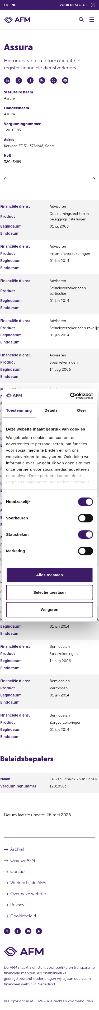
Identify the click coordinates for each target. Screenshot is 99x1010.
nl (14, 5)
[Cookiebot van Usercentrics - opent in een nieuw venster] (70, 395)
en (6, 5)
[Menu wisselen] (92, 19)
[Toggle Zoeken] (81, 19)
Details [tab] (51, 410)
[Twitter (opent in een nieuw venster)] (7, 931)
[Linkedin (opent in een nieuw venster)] (28, 931)
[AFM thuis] (17, 20)
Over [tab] (81, 410)
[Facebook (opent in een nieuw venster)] (18, 931)
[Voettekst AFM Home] (49, 951)
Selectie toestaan (49, 592)
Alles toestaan (49, 575)
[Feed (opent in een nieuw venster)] (39, 931)
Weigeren (49, 609)
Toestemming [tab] (19, 410)
